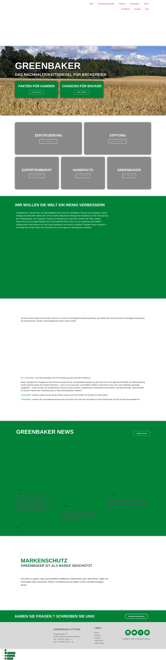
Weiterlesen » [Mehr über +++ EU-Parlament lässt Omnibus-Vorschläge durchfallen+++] (67, 525)
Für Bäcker (125, 9)
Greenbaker (134, 4)
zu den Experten (36, 176)
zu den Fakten (83, 176)
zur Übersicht (129, 176)
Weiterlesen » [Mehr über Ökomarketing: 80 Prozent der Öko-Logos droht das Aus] (113, 513)
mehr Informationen (48, 141)
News (146, 4)
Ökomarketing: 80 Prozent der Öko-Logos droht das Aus (128, 504)
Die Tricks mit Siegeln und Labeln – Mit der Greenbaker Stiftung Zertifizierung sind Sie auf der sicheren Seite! (35, 503)
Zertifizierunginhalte (106, 4)
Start (91, 4)
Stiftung (122, 4)
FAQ (147, 9)
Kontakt (137, 9)
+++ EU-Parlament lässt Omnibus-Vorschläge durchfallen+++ (79, 515)
